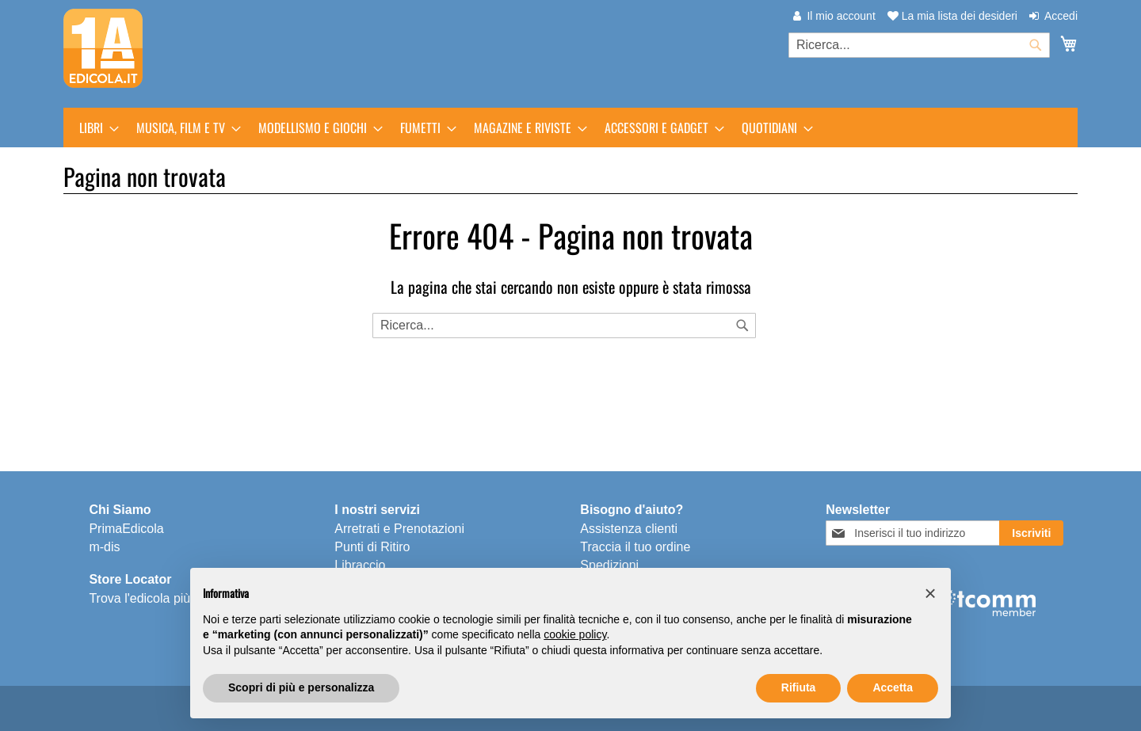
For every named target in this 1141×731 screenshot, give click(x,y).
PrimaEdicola (126, 528)
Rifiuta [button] (798, 687)
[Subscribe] (1031, 533)
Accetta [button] (892, 687)
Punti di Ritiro (372, 547)
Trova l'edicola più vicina (157, 598)
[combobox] (919, 45)
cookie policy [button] (575, 634)
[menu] (570, 127)
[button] (930, 593)
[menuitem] (94, 127)
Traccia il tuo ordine (635, 547)
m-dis (104, 547)
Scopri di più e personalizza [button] (301, 687)
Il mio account (841, 16)
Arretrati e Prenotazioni (399, 528)
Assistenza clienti (628, 528)
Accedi (1061, 16)
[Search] (742, 325)
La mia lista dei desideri (952, 16)
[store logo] (103, 48)
